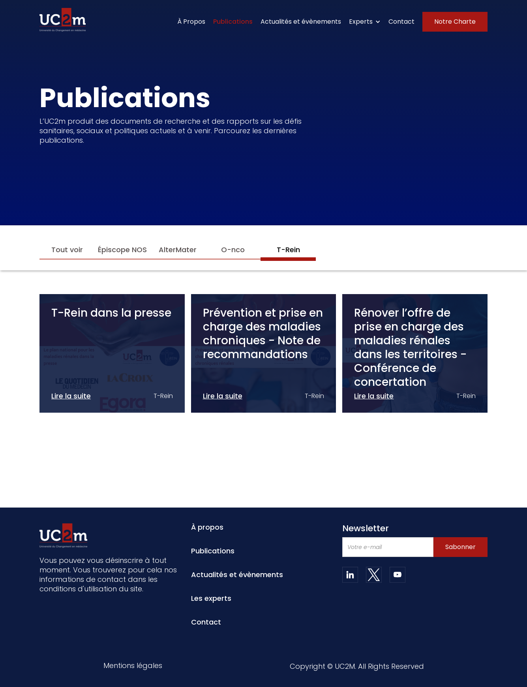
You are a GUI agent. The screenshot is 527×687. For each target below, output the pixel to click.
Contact (401, 21)
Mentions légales (132, 666)
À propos (207, 527)
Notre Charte (455, 21)
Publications (233, 21)
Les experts (211, 598)
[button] (365, 22)
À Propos (191, 21)
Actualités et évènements (301, 21)
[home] (62, 20)
